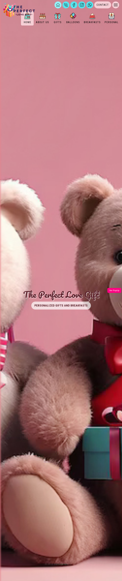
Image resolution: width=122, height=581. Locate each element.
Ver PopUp (114, 290)
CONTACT (103, 4)
